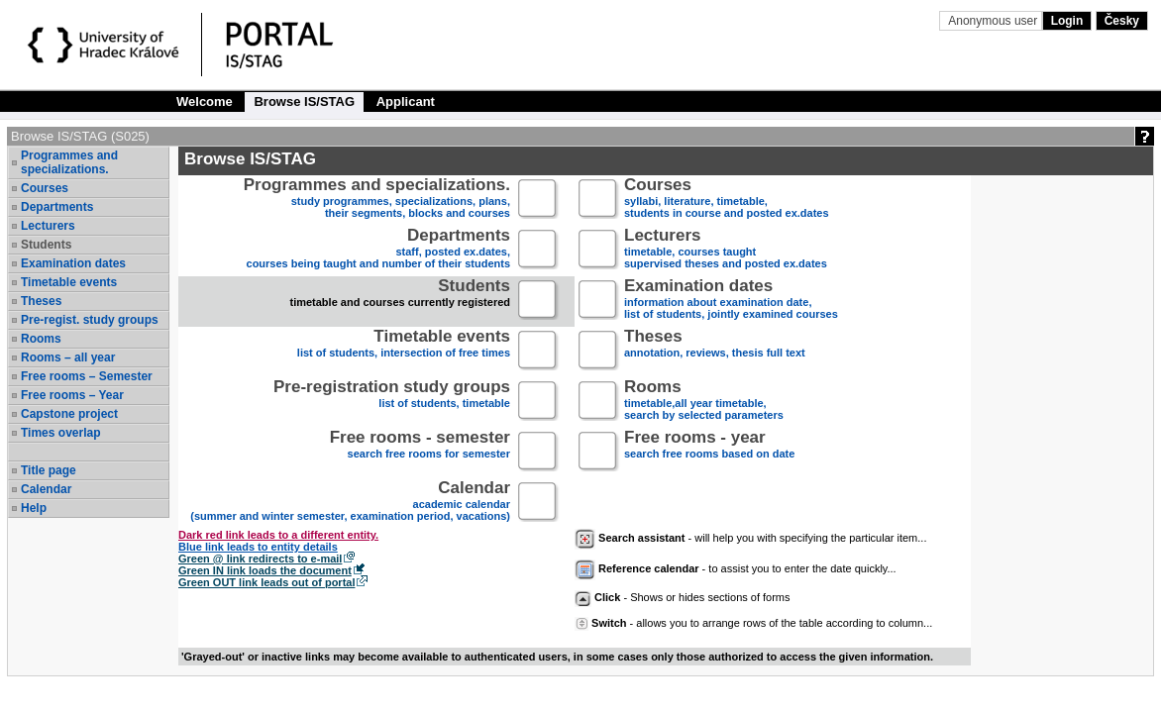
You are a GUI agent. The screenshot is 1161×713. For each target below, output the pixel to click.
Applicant (405, 101)
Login (1067, 21)
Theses (41, 301)
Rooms (41, 339)
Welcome (204, 101)
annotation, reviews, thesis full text (714, 351)
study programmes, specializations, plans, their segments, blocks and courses (377, 199)
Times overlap (60, 433)
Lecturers (48, 226)
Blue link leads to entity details (258, 547)
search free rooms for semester (420, 452)
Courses (44, 188)
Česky (1122, 21)
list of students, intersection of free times (403, 351)
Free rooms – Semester (87, 376)
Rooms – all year (68, 357)
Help (34, 508)
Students (46, 245)
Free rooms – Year (72, 395)
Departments (57, 207)
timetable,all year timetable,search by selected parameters (704, 401)
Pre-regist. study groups (89, 320)
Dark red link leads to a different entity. (278, 535)
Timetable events (69, 282)
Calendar (46, 489)
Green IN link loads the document (265, 570)
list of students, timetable (391, 401)
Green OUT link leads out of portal (266, 582)
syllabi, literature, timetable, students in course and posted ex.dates (726, 199)
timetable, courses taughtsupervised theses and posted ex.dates (725, 250)
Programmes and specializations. (69, 162)
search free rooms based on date (709, 452)
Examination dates (73, 263)
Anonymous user (994, 21)
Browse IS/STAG (304, 101)
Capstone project (69, 414)
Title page (48, 470)
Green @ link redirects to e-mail (260, 558)
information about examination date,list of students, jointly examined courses (731, 300)
